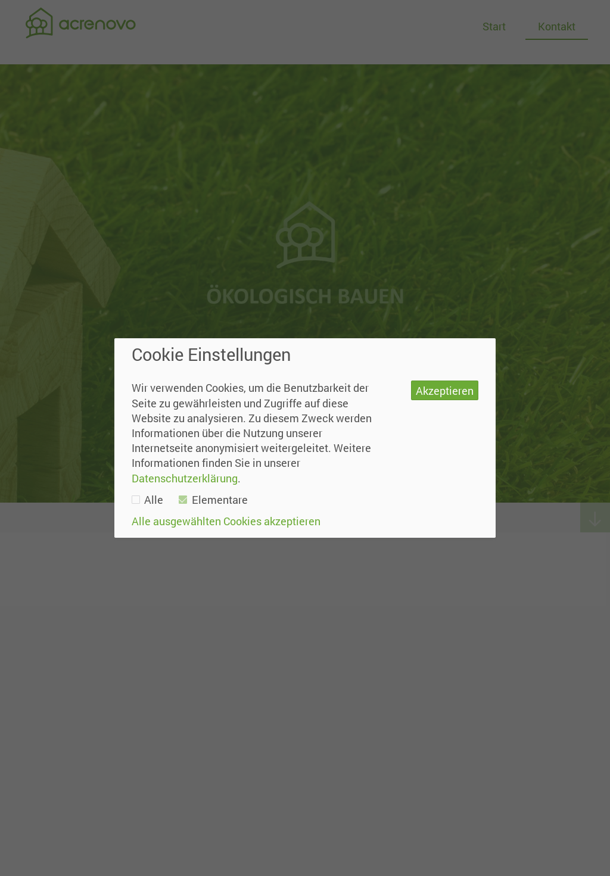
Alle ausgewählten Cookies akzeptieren (226, 521)
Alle (148, 499)
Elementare (213, 499)
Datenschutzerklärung (185, 478)
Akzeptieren (445, 391)
